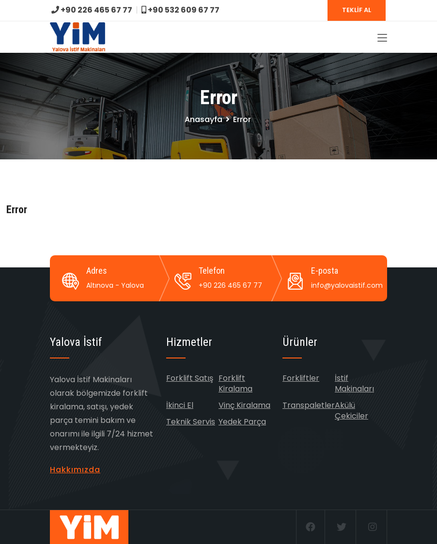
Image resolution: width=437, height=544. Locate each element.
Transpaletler (308, 405)
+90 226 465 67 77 (91, 10)
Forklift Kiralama (235, 383)
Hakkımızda (75, 469)
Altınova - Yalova (115, 285)
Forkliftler (300, 378)
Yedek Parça (242, 421)
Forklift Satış (189, 378)
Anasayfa (203, 119)
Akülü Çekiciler (351, 410)
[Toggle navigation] (382, 38)
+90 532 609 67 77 (180, 10)
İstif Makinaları (354, 383)
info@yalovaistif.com (347, 285)
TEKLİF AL (356, 10)
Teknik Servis (190, 421)
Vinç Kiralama (244, 405)
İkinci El (179, 405)
